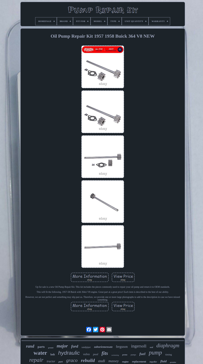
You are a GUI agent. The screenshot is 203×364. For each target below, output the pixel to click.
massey (113, 361)
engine (125, 361)
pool (95, 354)
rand (30, 346)
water (40, 353)
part (61, 361)
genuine (173, 362)
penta (124, 354)
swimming (115, 355)
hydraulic (69, 353)
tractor (51, 361)
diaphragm (167, 345)
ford (74, 346)
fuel (142, 354)
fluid (163, 361)
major (62, 345)
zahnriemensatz (103, 346)
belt (52, 354)
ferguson (122, 346)
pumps (133, 355)
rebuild (88, 360)
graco (72, 360)
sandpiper (86, 347)
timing (168, 354)
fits (105, 353)
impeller (153, 361)
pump (155, 352)
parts (41, 346)
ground (50, 348)
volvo (86, 354)
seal (151, 347)
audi (101, 361)
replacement (139, 361)
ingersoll (138, 346)
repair (36, 360)
